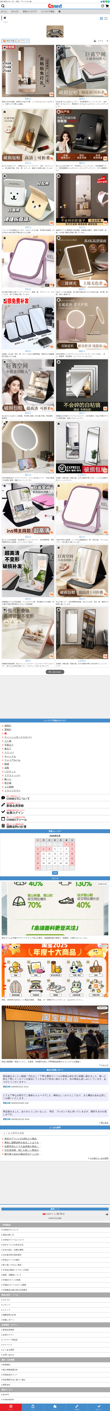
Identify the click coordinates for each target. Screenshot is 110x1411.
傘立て (7, 748)
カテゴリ (6, 1300)
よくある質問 (8, 1350)
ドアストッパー (12, 775)
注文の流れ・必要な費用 (13, 1250)
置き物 (7, 783)
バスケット (10, 771)
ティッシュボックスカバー (18, 737)
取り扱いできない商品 (12, 1265)
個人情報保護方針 (10, 1370)
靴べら (7, 779)
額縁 (6, 764)
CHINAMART (8, 1400)
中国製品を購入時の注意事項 (15, 1290)
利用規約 (6, 1365)
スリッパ (9, 752)
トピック (104, 1065)
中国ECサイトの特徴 (11, 1280)
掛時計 (7, 725)
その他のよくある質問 (99, 1158)
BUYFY (6, 1395)
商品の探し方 (8, 1235)
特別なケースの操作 (11, 1260)
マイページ (7, 1345)
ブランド (6, 1305)
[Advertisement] (55, 697)
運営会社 (6, 1385)
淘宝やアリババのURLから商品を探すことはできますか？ (22, 1138)
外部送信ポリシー (10, 1375)
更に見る (104, 1123)
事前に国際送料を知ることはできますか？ (22, 1142)
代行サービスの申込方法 (13, 1245)
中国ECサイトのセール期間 (14, 1285)
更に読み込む (55, 672)
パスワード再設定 (10, 1340)
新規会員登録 (8, 1330)
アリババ (22, 41)
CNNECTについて (10, 1230)
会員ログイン (8, 1335)
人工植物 (9, 787)
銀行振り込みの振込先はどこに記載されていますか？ (22, 1154)
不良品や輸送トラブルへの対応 (16, 1270)
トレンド (6, 1310)
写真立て (9, 745)
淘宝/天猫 (8, 41)
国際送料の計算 (9, 1315)
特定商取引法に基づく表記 (14, 1380)
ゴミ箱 (7, 741)
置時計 (7, 729)
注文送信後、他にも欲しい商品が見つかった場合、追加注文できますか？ (22, 1150)
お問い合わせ (8, 1355)
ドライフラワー (12, 790)
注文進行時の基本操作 (12, 1255)
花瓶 (6, 768)
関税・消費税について (12, 1275)
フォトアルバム (12, 760)
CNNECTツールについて (13, 1240)
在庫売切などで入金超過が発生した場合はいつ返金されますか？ (22, 1146)
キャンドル (10, 756)
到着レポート (8, 1320)
